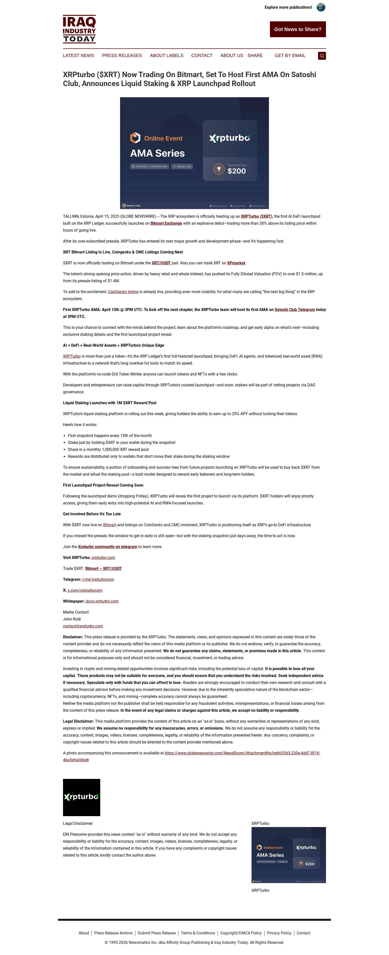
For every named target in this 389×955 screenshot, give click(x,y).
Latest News (78, 55)
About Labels (166, 55)
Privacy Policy (279, 933)
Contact (202, 55)
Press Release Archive (113, 933)
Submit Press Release (157, 933)
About (84, 933)
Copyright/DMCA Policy (241, 933)
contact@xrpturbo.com (83, 626)
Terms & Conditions (198, 933)
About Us (232, 55)
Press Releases (122, 55)
